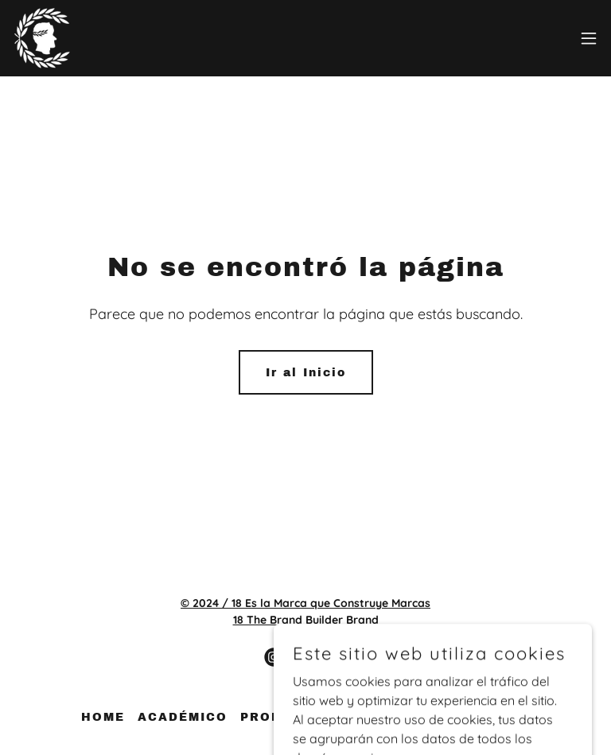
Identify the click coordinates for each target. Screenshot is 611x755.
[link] (42, 38)
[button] (589, 38)
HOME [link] (103, 717)
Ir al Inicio (306, 373)
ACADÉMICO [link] (183, 717)
